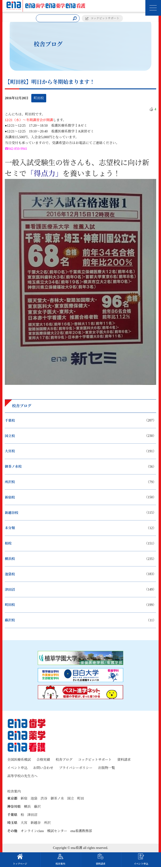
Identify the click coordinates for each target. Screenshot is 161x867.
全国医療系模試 (19, 760)
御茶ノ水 (57, 798)
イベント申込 (17, 768)
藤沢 (37, 806)
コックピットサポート (105, 18)
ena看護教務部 (81, 831)
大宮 (24, 823)
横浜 (27, 806)
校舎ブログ (64, 760)
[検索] (74, 18)
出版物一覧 (106, 768)
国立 (70, 798)
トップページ (20, 859)
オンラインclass (32, 831)
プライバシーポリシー (75, 768)
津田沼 (32, 815)
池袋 (34, 798)
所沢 (47, 823)
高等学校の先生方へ (22, 776)
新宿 (24, 798)
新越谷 (36, 823)
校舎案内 (60, 859)
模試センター (57, 831)
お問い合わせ (43, 768)
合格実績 (43, 760)
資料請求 (124, 760)
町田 (80, 798)
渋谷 (44, 798)
